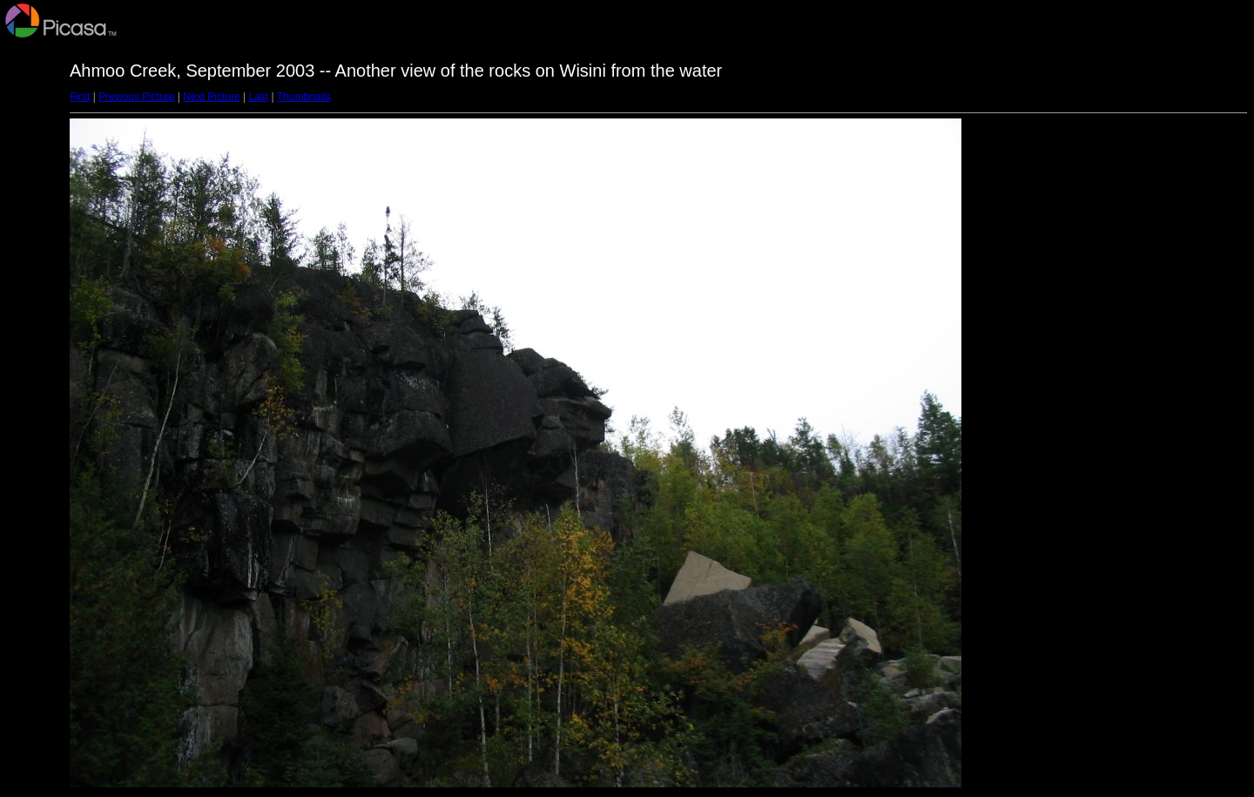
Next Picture (211, 97)
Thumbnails (304, 97)
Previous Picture (136, 97)
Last (258, 97)
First (80, 97)
